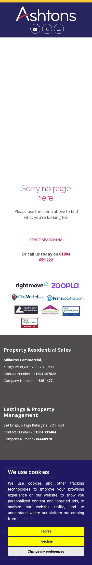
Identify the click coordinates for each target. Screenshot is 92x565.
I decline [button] (46, 541)
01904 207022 (44, 373)
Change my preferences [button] (46, 551)
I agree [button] (46, 531)
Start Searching (46, 239)
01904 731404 (44, 432)
